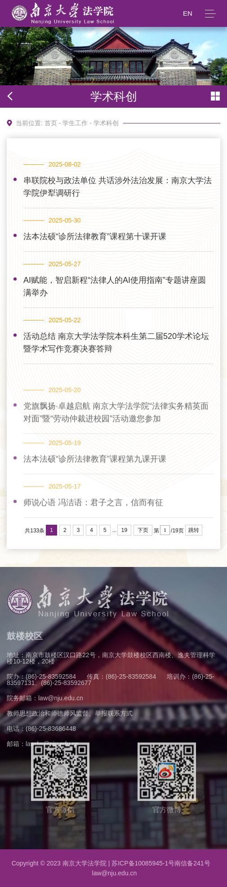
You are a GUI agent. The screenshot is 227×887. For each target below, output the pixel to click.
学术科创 (106, 123)
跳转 (193, 530)
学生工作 (75, 123)
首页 (51, 123)
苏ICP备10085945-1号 (142, 863)
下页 (143, 530)
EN (187, 13)
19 (124, 530)
